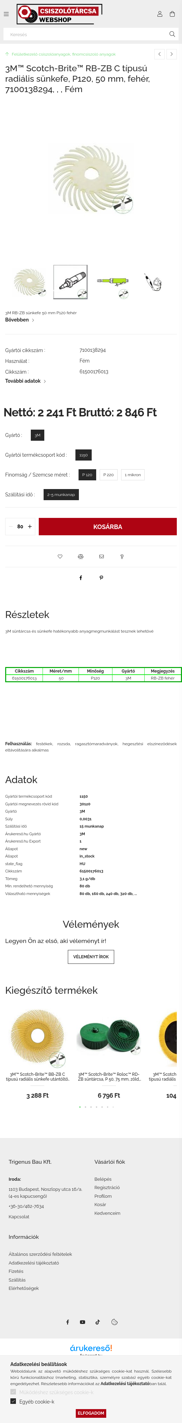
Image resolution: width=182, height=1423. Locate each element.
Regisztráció (107, 1187)
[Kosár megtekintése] (172, 14)
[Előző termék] (159, 54)
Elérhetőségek (24, 1288)
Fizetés (16, 1271)
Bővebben (17, 320)
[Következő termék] (171, 54)
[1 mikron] (133, 474)
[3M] (37, 435)
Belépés (102, 1179)
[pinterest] (101, 577)
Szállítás (17, 1280)
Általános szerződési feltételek (40, 1254)
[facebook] (81, 577)
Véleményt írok (91, 956)
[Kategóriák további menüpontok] (6, 14)
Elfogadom (91, 1413)
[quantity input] (20, 526)
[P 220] (109, 474)
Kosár (100, 1204)
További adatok (22, 381)
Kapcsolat (19, 1216)
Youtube (83, 1322)
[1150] (83, 455)
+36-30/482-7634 (26, 1206)
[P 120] (87, 474)
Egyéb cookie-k (36, 1402)
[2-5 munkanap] (61, 494)
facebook (67, 1322)
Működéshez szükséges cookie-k (56, 1392)
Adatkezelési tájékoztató (34, 1263)
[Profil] (160, 14)
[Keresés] (91, 34)
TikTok (98, 1322)
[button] (60, 556)
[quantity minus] (11, 526)
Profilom (103, 1196)
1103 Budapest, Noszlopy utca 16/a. (45, 1189)
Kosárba (107, 526)
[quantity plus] (30, 526)
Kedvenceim (107, 1213)
